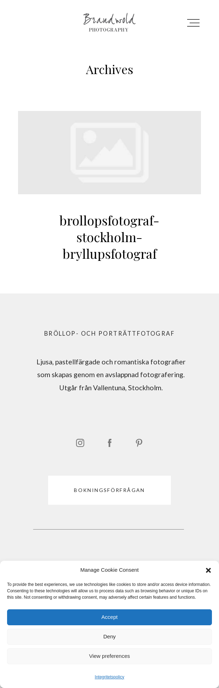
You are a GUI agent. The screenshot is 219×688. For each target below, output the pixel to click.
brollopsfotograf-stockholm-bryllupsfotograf (109, 193)
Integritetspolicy (109, 677)
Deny (109, 636)
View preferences (109, 656)
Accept (110, 617)
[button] (208, 570)
